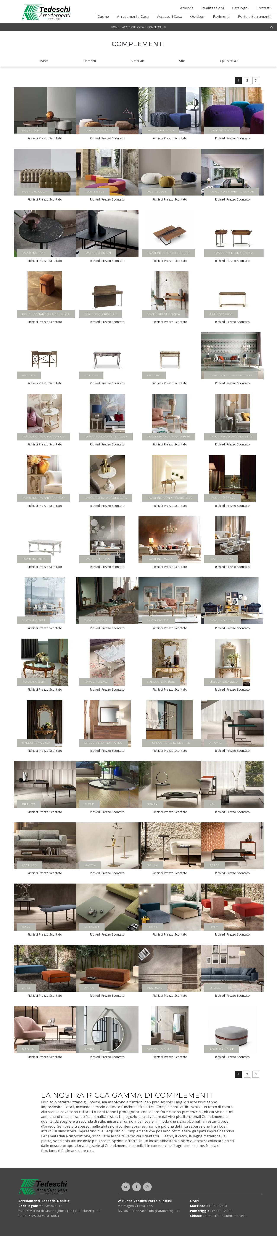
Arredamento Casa (133, 16)
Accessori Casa (169, 16)
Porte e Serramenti (254, 16)
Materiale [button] (138, 61)
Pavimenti (221, 16)
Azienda (186, 8)
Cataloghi (240, 8)
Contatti (264, 8)
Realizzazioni (213, 8)
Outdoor (197, 16)
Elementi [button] (89, 61)
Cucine (103, 16)
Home (115, 27)
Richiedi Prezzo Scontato (44, 138)
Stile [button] (182, 61)
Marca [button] (44, 61)
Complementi (156, 27)
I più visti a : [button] (229, 61)
